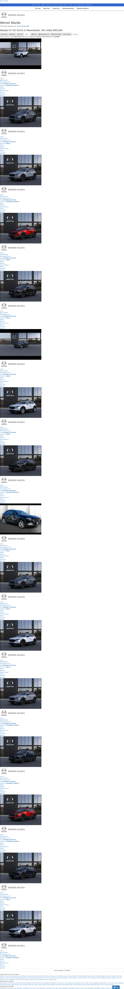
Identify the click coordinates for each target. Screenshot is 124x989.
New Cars (46, 8)
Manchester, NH (44, 34)
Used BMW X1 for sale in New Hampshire (56, 988)
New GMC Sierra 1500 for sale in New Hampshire (42, 984)
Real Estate (81, 5)
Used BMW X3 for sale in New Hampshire (11, 988)
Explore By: (4, 34)
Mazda (12, 34)
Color (27, 34)
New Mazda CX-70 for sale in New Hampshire (111, 983)
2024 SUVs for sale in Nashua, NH (89, 978)
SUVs (34, 34)
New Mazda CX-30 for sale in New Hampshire (86, 983)
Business (49, 5)
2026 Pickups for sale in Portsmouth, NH (108, 976)
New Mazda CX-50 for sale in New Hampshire (36, 983)
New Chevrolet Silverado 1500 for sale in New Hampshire (98, 984)
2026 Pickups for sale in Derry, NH (87, 976)
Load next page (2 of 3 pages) (62, 970)
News (38, 5)
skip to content (4, 1)
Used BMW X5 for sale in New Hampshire (34, 988)
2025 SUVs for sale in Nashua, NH (50, 978)
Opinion (60, 5)
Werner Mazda (56, 34)
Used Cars (56, 8)
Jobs (75, 5)
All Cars (37, 8)
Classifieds (88, 5)
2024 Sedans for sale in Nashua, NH (108, 978)
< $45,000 (67, 34)
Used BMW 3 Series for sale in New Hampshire (106, 988)
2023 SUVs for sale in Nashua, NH (27, 979)
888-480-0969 (25, 26)
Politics (43, 5)
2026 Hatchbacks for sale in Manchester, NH (29, 978)
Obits (65, 5)
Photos (70, 5)
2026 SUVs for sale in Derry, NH (29, 976)
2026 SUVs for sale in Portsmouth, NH (10, 976)
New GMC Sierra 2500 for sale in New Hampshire (69, 984)
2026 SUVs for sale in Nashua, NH (47, 976)
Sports (55, 5)
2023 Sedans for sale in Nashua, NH (46, 979)
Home (34, 5)
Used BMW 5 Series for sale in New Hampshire (80, 988)
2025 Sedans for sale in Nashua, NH (69, 978)
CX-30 (20, 34)
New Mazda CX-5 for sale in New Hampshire (12, 983)
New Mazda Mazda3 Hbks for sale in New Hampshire (14, 984)
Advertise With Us (83, 8)
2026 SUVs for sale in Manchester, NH (67, 976)
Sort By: (75, 34)
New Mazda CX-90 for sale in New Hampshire (61, 983)
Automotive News (68, 8)
